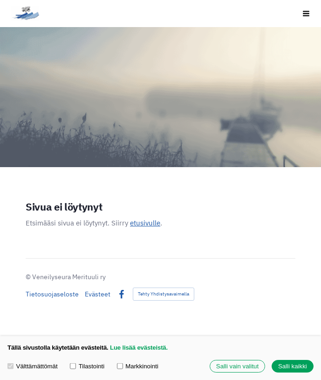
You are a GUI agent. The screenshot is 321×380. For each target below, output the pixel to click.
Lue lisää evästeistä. (139, 347)
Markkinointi (137, 366)
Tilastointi (87, 366)
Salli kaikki (292, 366)
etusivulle (145, 222)
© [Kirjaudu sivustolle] (29, 277)
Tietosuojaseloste (52, 294)
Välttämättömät (32, 366)
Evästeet (97, 294)
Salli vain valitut (237, 366)
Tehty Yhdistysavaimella (163, 294)
